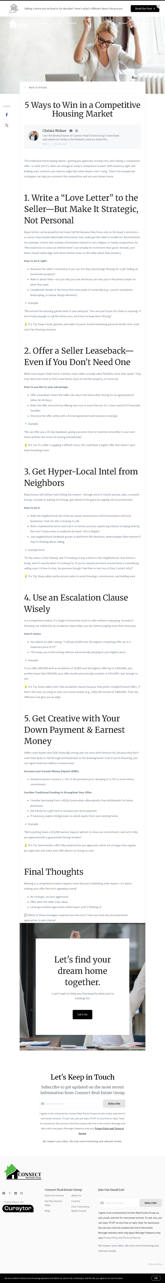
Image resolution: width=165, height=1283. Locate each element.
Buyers (42, 23)
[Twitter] (10, 1193)
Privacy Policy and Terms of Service (122, 1237)
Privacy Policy (156, 1264)
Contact (75, 1201)
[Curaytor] (18, 1211)
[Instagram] (21, 1193)
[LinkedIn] (15, 1193)
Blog (47, 1210)
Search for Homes (54, 1195)
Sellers (57, 23)
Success (72, 23)
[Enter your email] (74, 1103)
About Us (76, 1195)
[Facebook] (3, 1193)
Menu (123, 23)
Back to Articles (38, 87)
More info (127, 1278)
